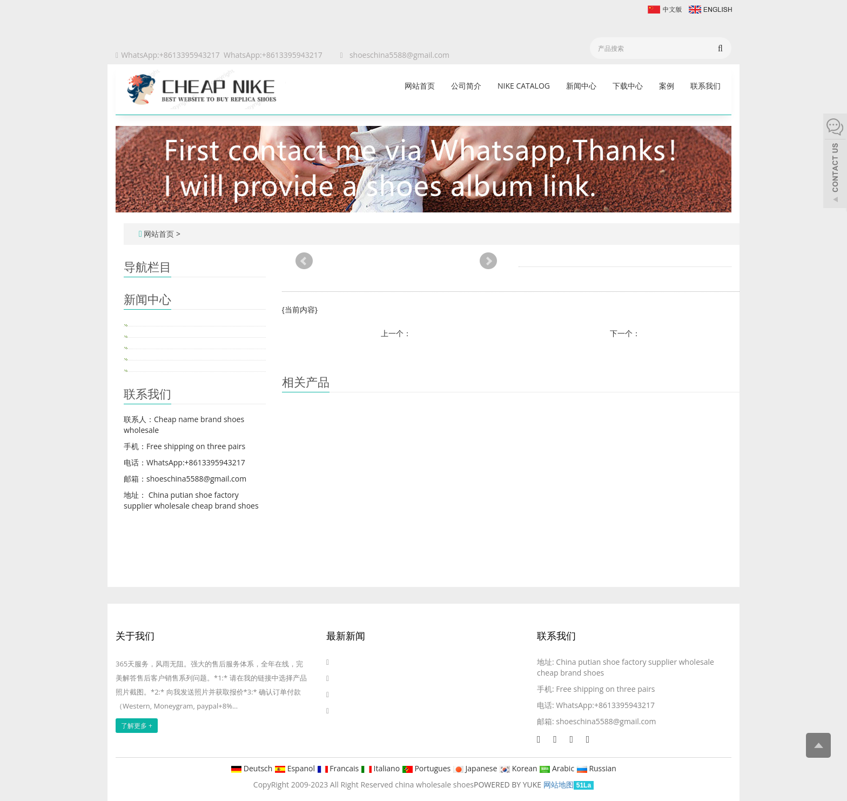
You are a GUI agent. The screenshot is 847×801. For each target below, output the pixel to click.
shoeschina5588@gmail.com (399, 55)
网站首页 (420, 86)
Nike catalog (524, 86)
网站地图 (558, 784)
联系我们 (705, 86)
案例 (666, 86)
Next (488, 261)
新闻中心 (581, 86)
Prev (304, 261)
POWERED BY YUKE (508, 784)
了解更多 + (136, 725)
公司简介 (466, 86)
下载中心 (628, 86)
